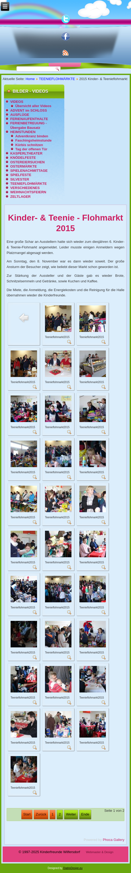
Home (30, 79)
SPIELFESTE (20, 175)
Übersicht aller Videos (33, 106)
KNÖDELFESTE (23, 158)
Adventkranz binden (31, 136)
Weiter (71, 814)
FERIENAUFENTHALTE (29, 119)
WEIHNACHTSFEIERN (28, 192)
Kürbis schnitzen (29, 145)
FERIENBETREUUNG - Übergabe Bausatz (28, 125)
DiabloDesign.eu (73, 868)
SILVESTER (19, 179)
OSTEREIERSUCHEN (27, 162)
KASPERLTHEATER (26, 153)
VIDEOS (16, 102)
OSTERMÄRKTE (23, 166)
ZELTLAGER (20, 197)
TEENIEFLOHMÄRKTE (57, 79)
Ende (85, 814)
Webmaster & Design (100, 852)
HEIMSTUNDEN (22, 132)
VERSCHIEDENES (25, 188)
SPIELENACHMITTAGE (29, 171)
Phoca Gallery (113, 840)
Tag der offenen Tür (31, 149)
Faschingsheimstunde (33, 140)
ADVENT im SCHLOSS (28, 110)
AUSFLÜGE (19, 115)
